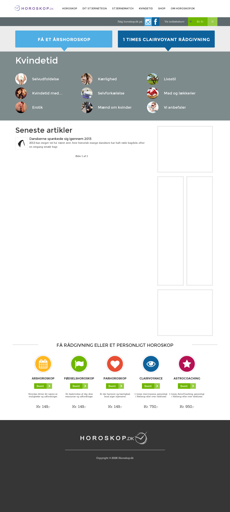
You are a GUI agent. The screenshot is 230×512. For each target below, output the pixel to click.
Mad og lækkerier (180, 93)
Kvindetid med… (47, 93)
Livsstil (170, 79)
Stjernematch (123, 8)
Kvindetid (146, 8)
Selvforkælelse (111, 93)
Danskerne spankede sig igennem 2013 (60, 139)
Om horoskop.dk (183, 8)
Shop (161, 8)
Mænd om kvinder (115, 107)
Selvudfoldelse (45, 79)
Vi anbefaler (175, 107)
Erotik (37, 107)
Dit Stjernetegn (94, 8)
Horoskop (69, 8)
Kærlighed (107, 79)
